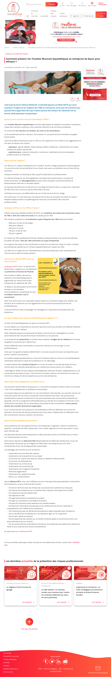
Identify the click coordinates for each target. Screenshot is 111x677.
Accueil (6, 47)
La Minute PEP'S (10, 266)
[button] (6, 32)
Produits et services (34, 13)
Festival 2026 (101, 14)
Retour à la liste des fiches (16, 54)
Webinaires (87, 16)
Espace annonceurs (10, 669)
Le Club (62, 4)
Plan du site (8, 672)
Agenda (74, 16)
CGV (60, 669)
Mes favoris (82, 4)
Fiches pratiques (63, 14)
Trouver (51, 4)
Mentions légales (50, 669)
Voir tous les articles (29, 624)
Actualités (44, 16)
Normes (6, 662)
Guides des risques (54, 13)
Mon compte (92, 4)
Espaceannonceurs (103, 3)
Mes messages (71, 4)
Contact (6, 666)
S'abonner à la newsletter (98, 670)
